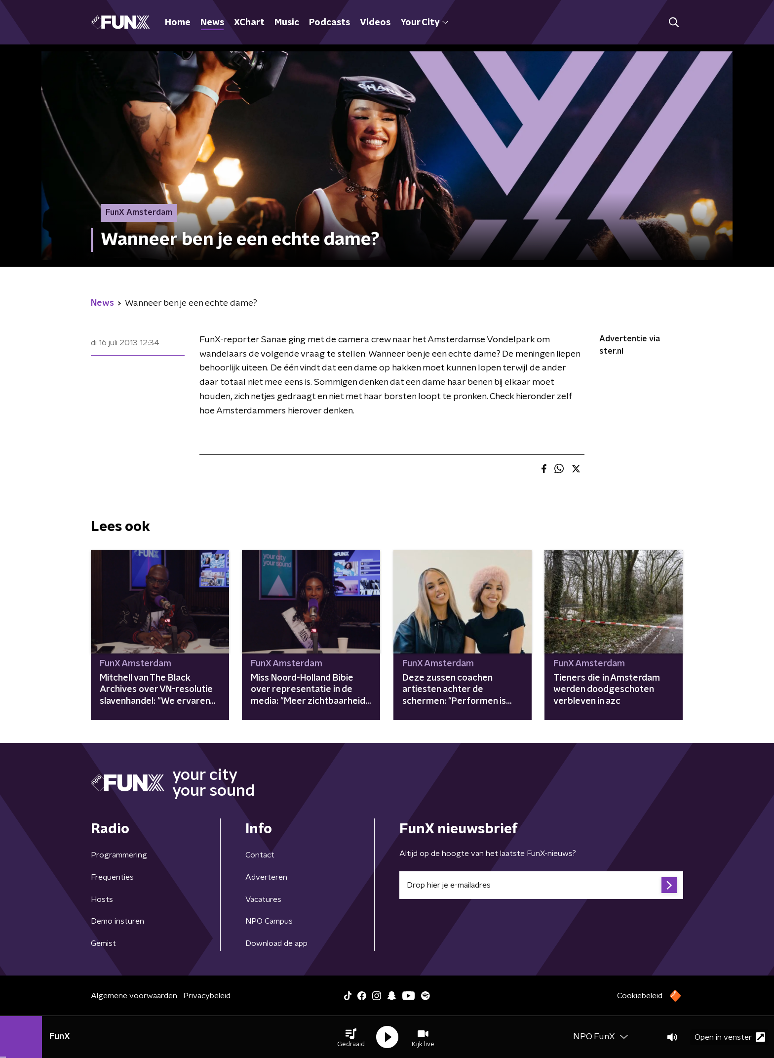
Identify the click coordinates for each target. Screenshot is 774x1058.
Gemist (103, 943)
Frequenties (112, 877)
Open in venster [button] (730, 1037)
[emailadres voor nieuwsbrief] (541, 885)
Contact (259, 855)
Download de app (276, 943)
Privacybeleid (207, 996)
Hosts (102, 899)
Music (286, 22)
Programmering (119, 855)
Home (178, 22)
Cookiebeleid (639, 996)
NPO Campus (269, 921)
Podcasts (329, 22)
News (212, 22)
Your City (424, 22)
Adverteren (266, 877)
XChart (249, 22)
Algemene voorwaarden (134, 996)
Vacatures (263, 899)
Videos (375, 22)
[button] (351, 1037)
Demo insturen (117, 921)
